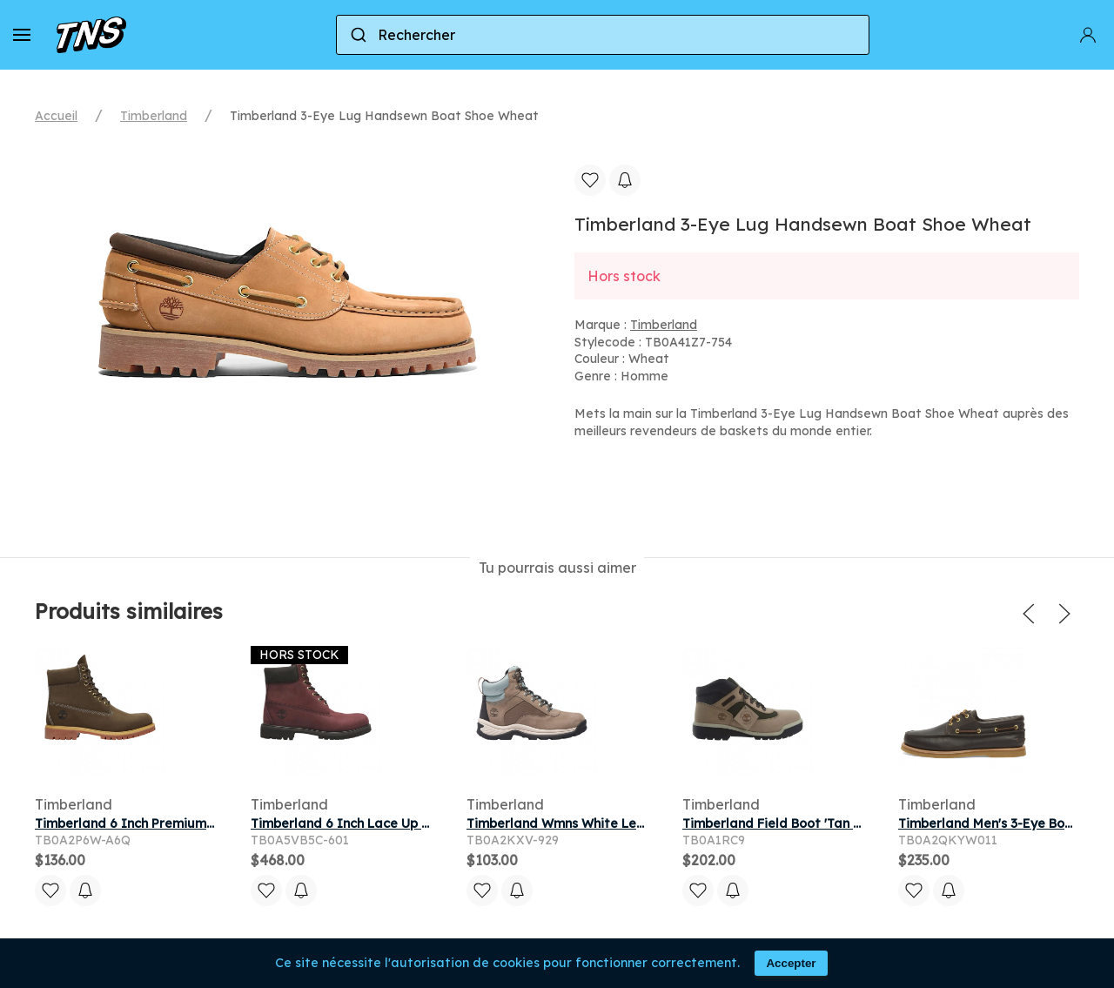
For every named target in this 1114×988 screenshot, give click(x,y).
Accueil (56, 116)
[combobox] (602, 35)
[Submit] (357, 35)
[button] (22, 35)
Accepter (790, 963)
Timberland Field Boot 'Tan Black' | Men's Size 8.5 (832, 823)
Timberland (153, 116)
